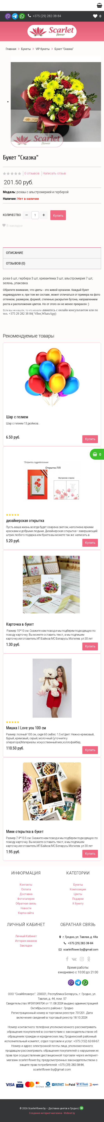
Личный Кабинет (26, 936)
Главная (11, 49)
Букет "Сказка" (64, 49)
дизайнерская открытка (25, 520)
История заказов (26, 940)
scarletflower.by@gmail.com (80, 949)
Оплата (26, 889)
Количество (12, 215)
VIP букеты (43, 49)
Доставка (26, 894)
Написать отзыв (54, 173)
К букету (78, 903)
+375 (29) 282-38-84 (47, 16)
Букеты (26, 49)
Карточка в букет (20, 624)
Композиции (78, 889)
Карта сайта (26, 913)
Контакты (26, 884)
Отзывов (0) (15, 263)
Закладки (26, 945)
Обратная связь (26, 903)
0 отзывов (31, 173)
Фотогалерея (26, 898)
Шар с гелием (17, 417)
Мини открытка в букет (25, 831)
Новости (26, 908)
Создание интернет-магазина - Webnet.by (52, 1113)
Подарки (78, 898)
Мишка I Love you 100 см (26, 728)
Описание (14, 253)
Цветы (78, 894)
